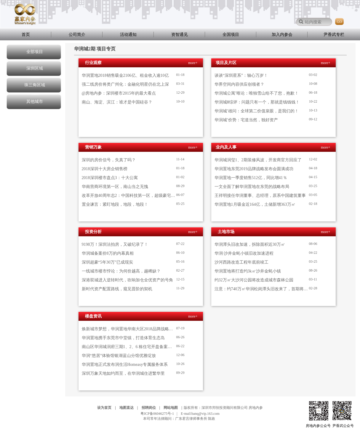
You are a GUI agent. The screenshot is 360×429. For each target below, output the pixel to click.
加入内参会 (282, 34)
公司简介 (77, 34)
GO (339, 22)
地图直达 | (130, 408)
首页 (26, 34)
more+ (192, 63)
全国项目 (231, 34)
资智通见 (179, 34)
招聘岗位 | (152, 408)
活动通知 (128, 34)
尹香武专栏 (334, 34)
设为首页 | (108, 408)
